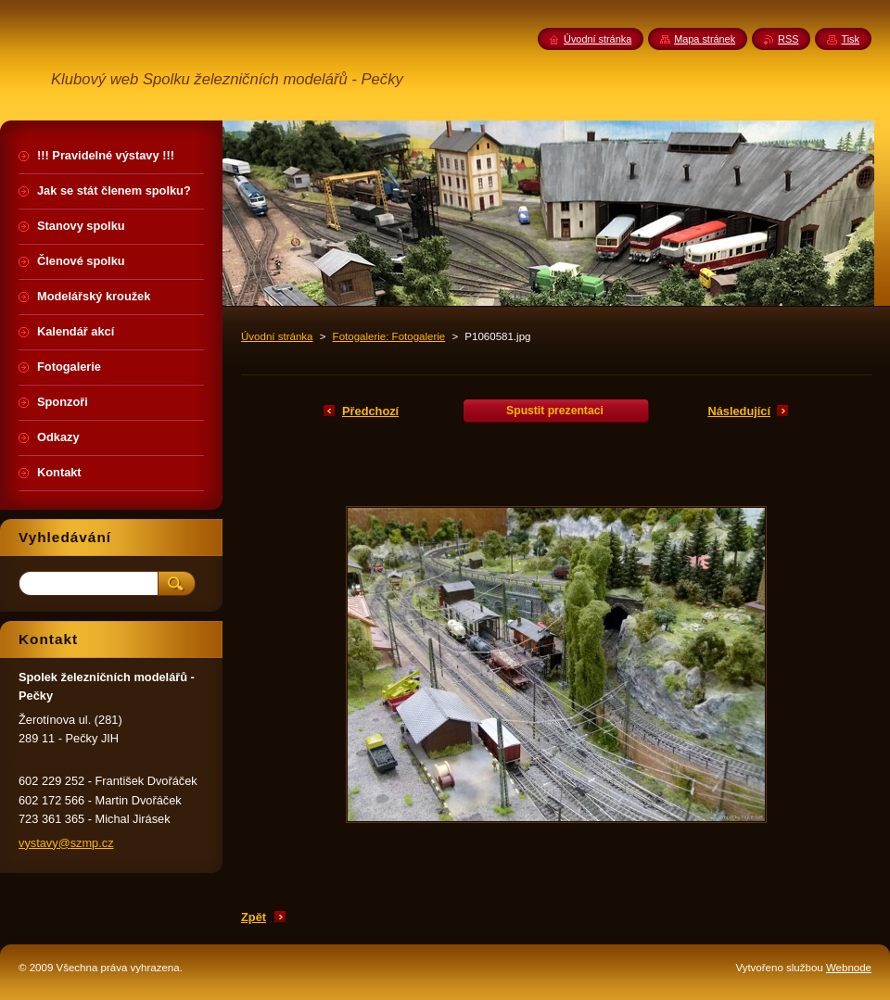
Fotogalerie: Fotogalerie (389, 336)
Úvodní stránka (276, 336)
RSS (788, 38)
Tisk (850, 38)
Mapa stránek (704, 38)
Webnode (848, 967)
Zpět (253, 917)
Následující (738, 411)
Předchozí (370, 411)
